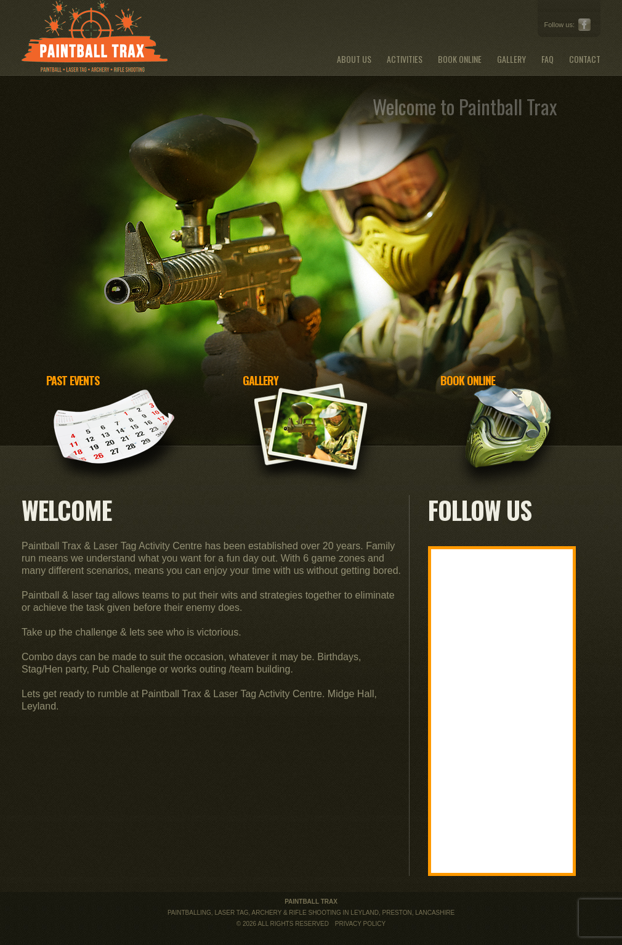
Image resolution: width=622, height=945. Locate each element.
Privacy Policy (360, 923)
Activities (404, 59)
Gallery (511, 59)
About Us (354, 59)
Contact (584, 59)
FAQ (547, 59)
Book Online (460, 59)
